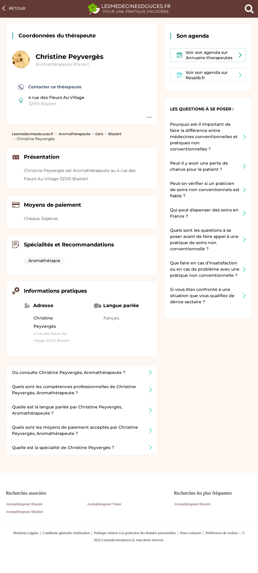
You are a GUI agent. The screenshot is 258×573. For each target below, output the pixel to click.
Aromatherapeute (74, 134)
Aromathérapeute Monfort (24, 512)
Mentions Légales (26, 533)
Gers (99, 134)
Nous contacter (190, 533)
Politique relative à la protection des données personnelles (135, 533)
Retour (17, 8)
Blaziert (114, 134)
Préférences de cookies (222, 533)
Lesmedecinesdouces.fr (33, 134)
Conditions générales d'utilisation (66, 533)
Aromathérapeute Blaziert (62, 64)
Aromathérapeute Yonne (104, 504)
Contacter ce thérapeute (49, 87)
